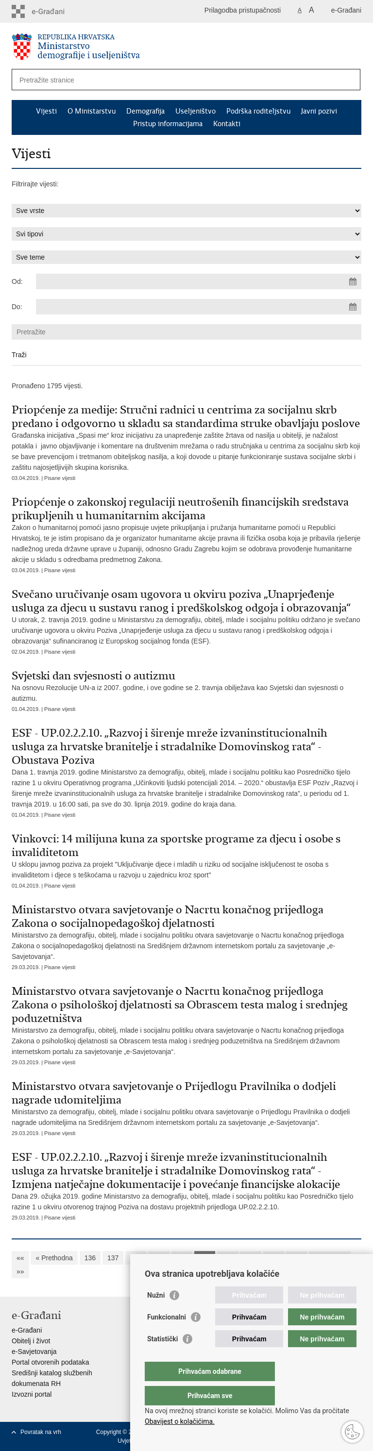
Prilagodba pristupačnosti (242, 10)
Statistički (162, 1358)
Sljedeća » (329, 1258)
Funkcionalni (166, 1336)
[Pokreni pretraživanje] (349, 79)
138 (135, 1258)
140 (181, 1258)
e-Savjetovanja (34, 1351)
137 (113, 1258)
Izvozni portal (31, 1394)
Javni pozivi (319, 111)
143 (250, 1258)
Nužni (156, 1315)
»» (20, 1271)
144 (273, 1258)
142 (227, 1258)
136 (90, 1258)
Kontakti (226, 123)
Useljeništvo (195, 111)
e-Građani (346, 10)
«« (20, 1258)
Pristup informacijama (168, 123)
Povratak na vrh (40, 1432)
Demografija (145, 111)
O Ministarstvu (92, 111)
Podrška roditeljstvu (258, 111)
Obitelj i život (31, 1341)
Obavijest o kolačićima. (180, 1421)
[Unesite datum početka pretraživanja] (198, 281)
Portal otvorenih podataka (50, 1362)
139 (158, 1258)
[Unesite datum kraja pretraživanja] (198, 306)
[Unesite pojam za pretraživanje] (164, 80)
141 (204, 1258)
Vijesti (46, 111)
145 (296, 1258)
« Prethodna (53, 1258)
